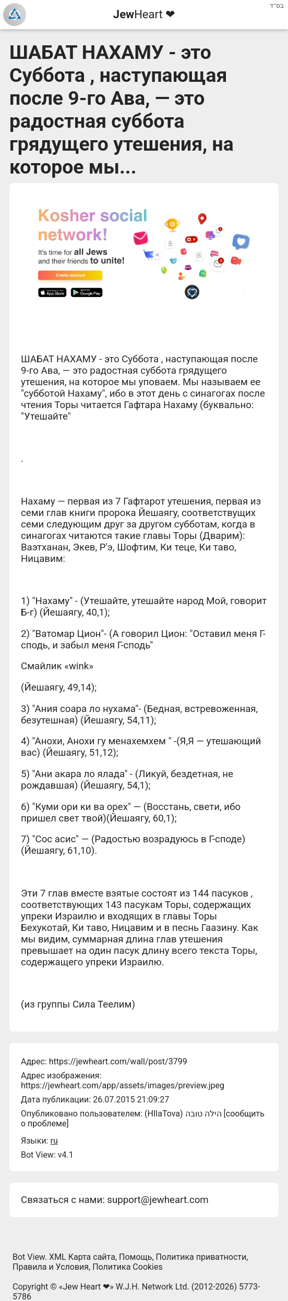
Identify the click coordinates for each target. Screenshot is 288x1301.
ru (53, 1141)
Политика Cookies (127, 1267)
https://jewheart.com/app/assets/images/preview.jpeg (122, 1085)
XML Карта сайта (82, 1257)
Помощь (135, 1257)
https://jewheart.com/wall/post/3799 (118, 1061)
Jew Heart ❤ (86, 1287)
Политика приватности (201, 1257)
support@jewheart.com (157, 1200)
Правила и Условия (51, 1267)
